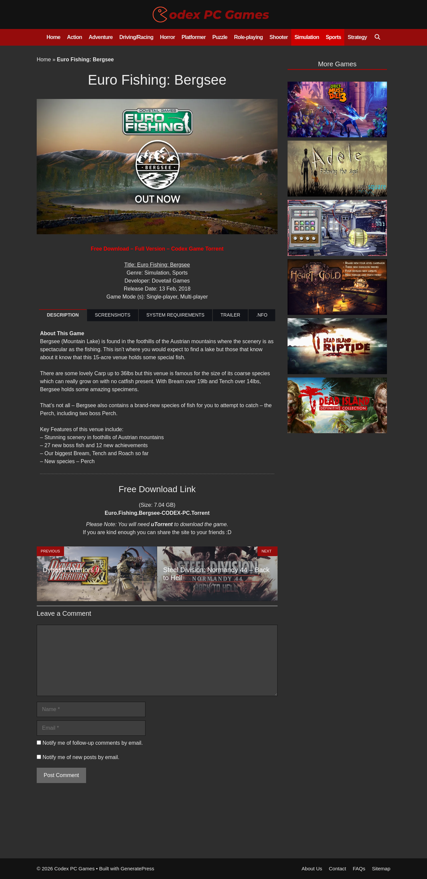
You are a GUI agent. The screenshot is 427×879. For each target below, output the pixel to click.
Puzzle (219, 37)
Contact (337, 868)
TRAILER (230, 315)
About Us (312, 868)
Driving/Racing (136, 37)
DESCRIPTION (63, 315)
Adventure (101, 37)
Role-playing (248, 37)
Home (53, 37)
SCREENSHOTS (112, 315)
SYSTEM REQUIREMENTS (175, 315)
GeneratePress (137, 868)
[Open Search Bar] (377, 37)
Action (74, 37)
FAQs (359, 868)
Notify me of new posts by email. (80, 757)
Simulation (307, 37)
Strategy (357, 37)
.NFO (261, 315)
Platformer (193, 37)
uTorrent (161, 524)
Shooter (279, 37)
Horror (167, 37)
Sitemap (381, 868)
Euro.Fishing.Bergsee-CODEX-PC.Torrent (157, 513)
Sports (333, 37)
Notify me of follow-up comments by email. (92, 743)
